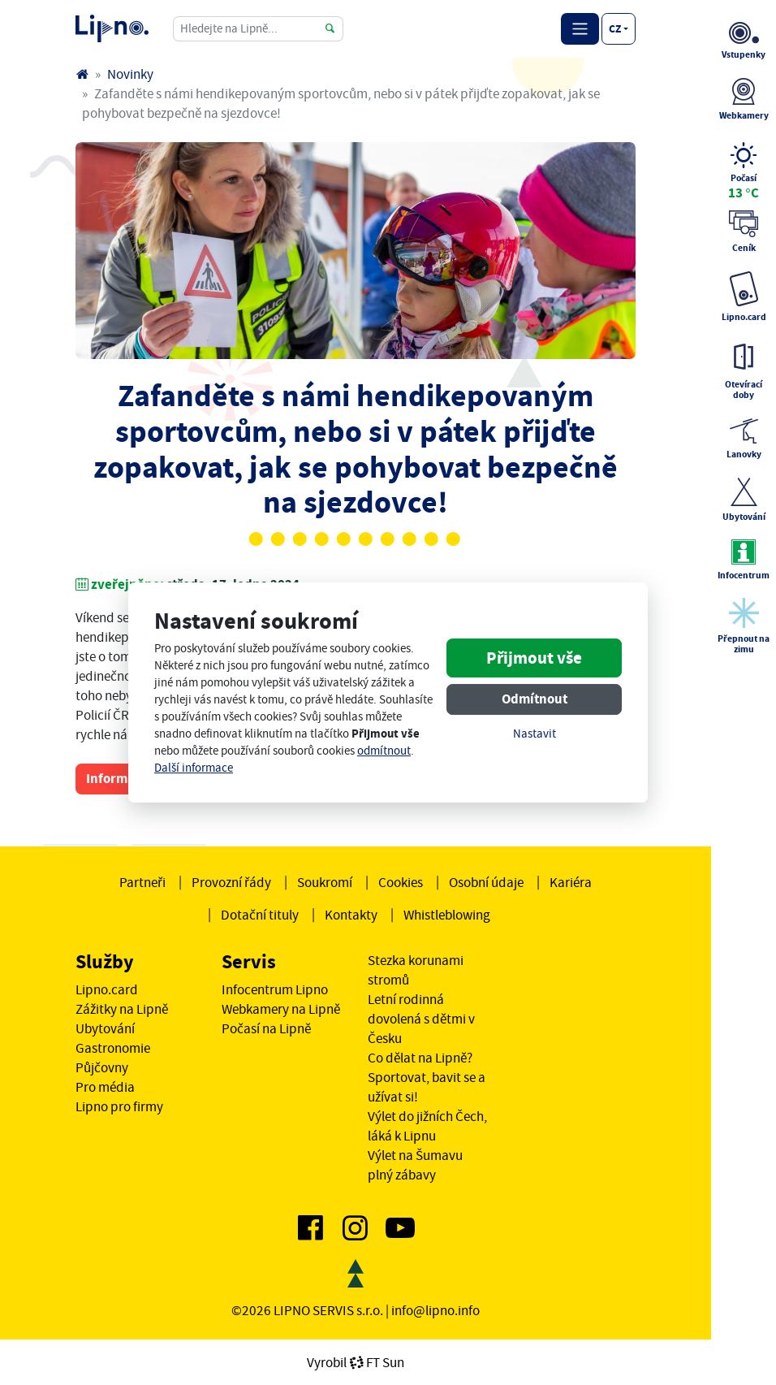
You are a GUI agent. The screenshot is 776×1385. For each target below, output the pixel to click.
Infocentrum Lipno (275, 989)
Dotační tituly (260, 915)
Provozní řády (231, 882)
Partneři (142, 882)
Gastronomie (112, 1048)
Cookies (400, 882)
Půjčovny (101, 1067)
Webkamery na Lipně (281, 1009)
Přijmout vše (534, 658)
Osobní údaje (486, 882)
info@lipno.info (435, 1310)
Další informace (193, 768)
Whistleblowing (446, 915)
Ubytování (105, 1028)
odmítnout (384, 751)
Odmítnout (534, 699)
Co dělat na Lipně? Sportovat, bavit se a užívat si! (426, 1077)
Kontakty (351, 915)
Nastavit (534, 734)
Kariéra (571, 882)
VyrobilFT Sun (355, 1362)
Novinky (130, 74)
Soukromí (324, 882)
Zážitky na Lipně (121, 1009)
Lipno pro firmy (119, 1106)
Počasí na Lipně (266, 1028)
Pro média (105, 1087)
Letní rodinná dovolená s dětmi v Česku (421, 1018)
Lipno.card (106, 989)
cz (615, 28)
